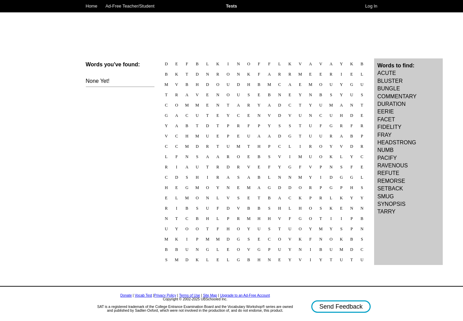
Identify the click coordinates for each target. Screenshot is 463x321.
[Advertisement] (232, 29)
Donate (126, 295)
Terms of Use (189, 295)
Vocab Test (143, 295)
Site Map (210, 295)
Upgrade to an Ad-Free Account (245, 295)
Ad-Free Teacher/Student (129, 6)
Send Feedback (340, 306)
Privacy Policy (165, 295)
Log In (371, 6)
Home (91, 6)
